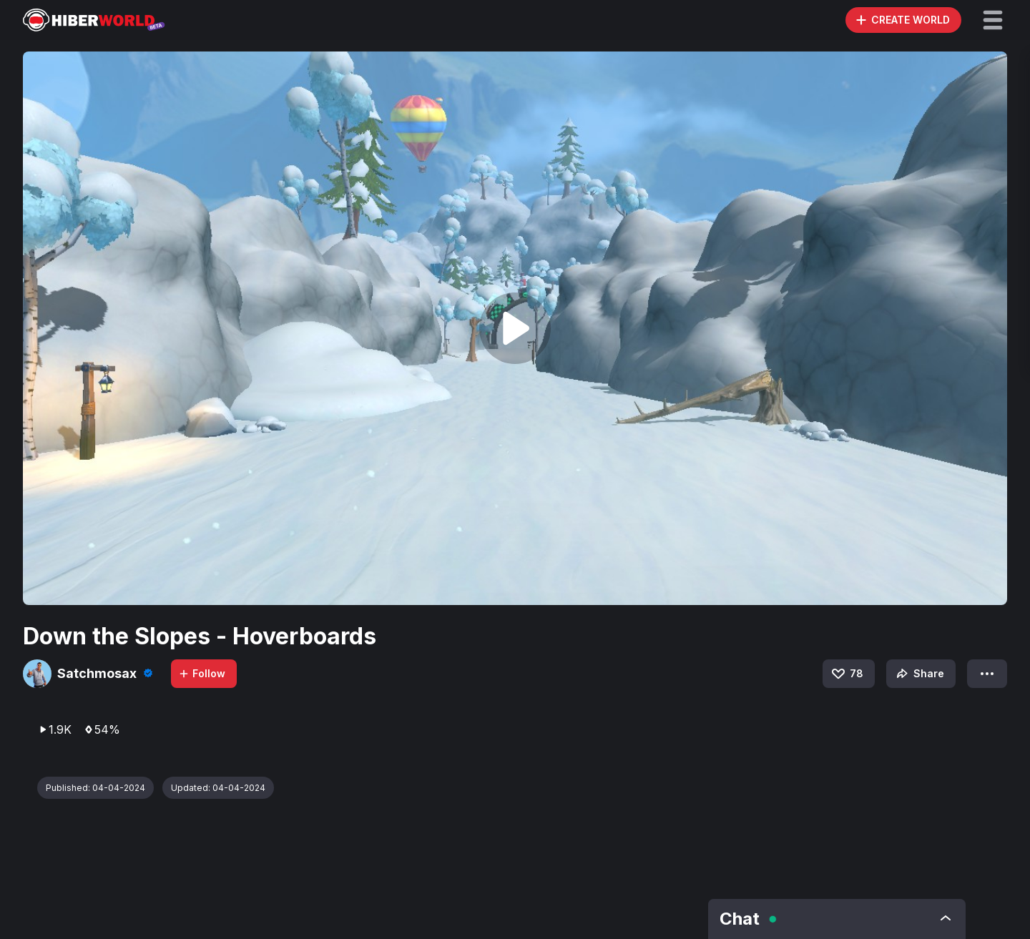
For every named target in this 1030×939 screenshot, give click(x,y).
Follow (201, 673)
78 (846, 673)
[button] (992, 20)
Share (918, 673)
